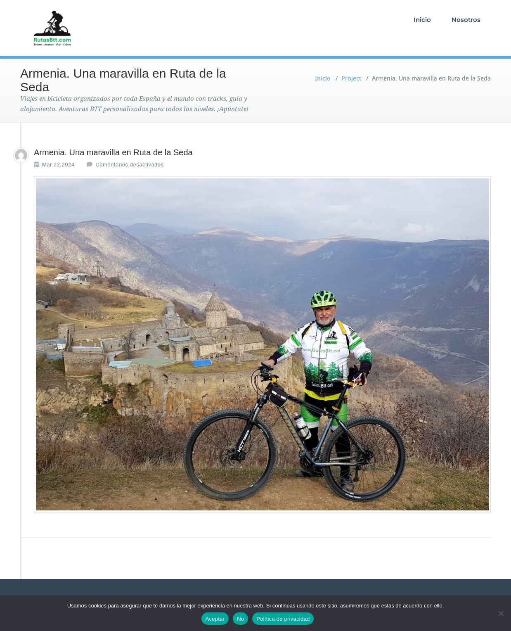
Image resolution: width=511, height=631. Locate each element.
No (240, 619)
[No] (501, 613)
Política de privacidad (283, 619)
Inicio (422, 20)
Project (351, 78)
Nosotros (466, 20)
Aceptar (215, 619)
